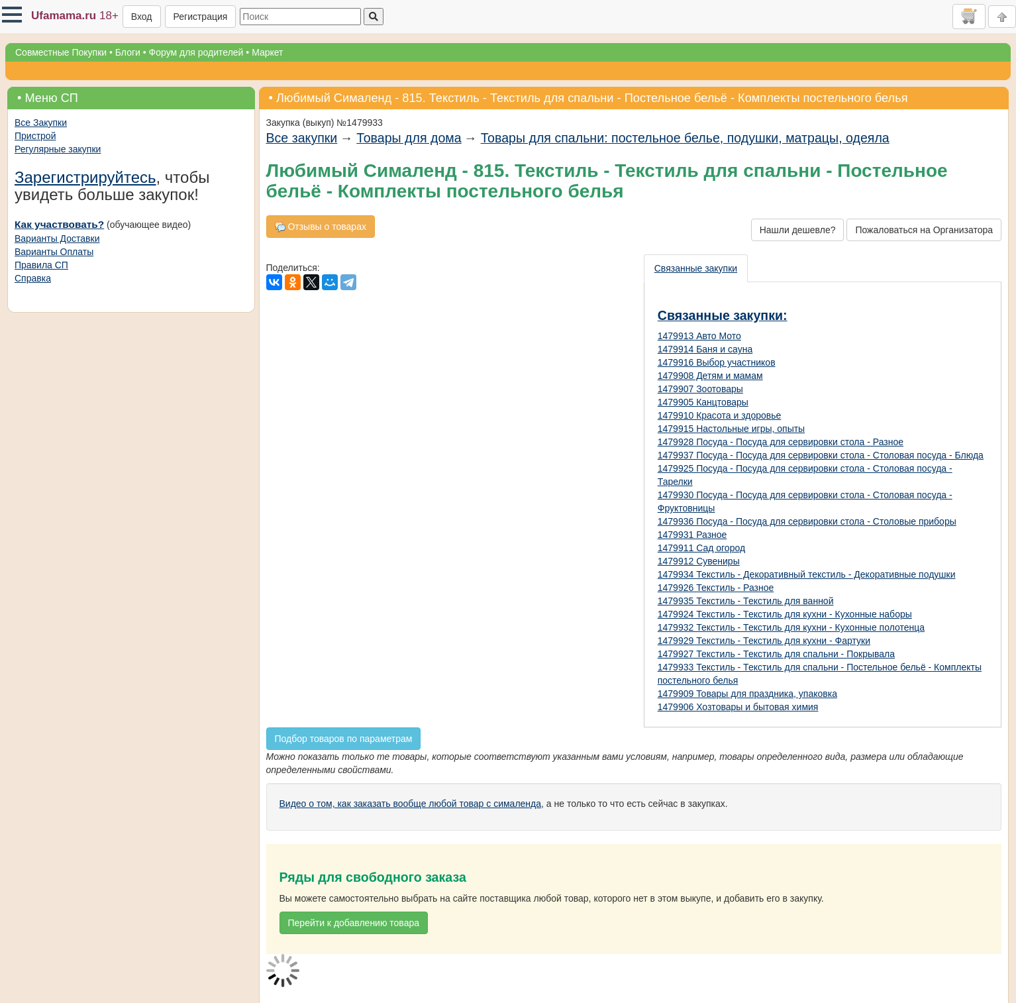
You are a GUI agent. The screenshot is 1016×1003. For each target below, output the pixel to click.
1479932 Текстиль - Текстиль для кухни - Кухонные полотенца (791, 627)
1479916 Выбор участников (717, 362)
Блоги (127, 52)
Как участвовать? (59, 224)
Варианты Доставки (57, 238)
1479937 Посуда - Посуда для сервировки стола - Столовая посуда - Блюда (821, 455)
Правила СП (41, 265)
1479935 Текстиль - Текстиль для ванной (746, 601)
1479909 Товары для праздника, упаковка (747, 693)
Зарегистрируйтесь (85, 177)
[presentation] (696, 268)
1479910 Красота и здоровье (720, 415)
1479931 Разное (692, 534)
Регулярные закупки (58, 149)
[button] (12, 15)
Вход (141, 16)
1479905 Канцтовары (703, 402)
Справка (33, 278)
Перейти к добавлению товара (354, 923)
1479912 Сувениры (699, 561)
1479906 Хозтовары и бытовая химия (738, 707)
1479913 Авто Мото (699, 336)
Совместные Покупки (61, 52)
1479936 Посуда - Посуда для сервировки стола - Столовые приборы (807, 521)
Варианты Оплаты (54, 251)
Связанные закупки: (722, 315)
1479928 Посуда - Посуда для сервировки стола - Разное (780, 442)
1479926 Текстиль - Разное (716, 587)
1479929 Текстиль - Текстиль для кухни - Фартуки (764, 640)
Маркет (267, 52)
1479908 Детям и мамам (710, 375)
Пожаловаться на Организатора (924, 230)
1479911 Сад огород (701, 548)
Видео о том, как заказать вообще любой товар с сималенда (410, 803)
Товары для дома (408, 138)
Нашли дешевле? (798, 230)
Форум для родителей (196, 52)
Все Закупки (41, 122)
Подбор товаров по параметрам (344, 738)
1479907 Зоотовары (700, 389)
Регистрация (201, 16)
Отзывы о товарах (320, 227)
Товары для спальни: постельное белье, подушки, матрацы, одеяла (685, 138)
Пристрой (35, 136)
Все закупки (302, 138)
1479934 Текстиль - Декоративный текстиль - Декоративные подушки (807, 574)
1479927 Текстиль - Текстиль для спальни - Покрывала (776, 654)
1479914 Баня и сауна (705, 349)
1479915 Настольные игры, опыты (731, 428)
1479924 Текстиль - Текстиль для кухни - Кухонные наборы (785, 614)
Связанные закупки (695, 268)
